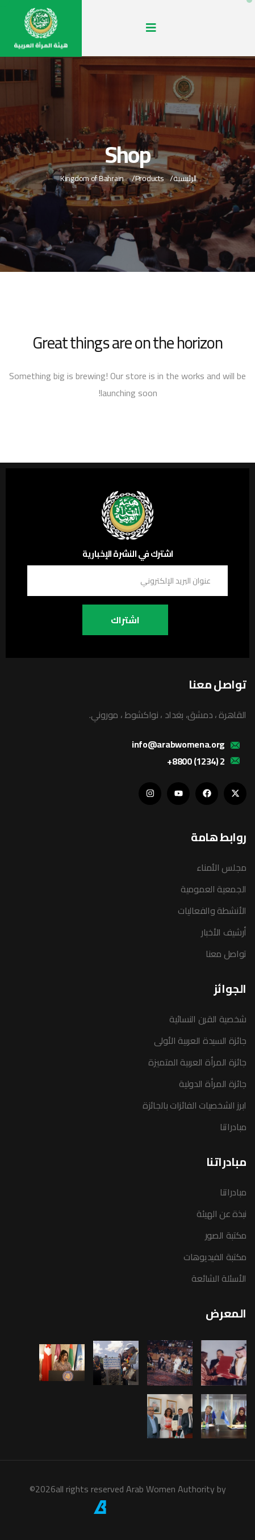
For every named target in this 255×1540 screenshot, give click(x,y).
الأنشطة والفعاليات (212, 910)
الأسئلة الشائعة (218, 1278)
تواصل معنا (226, 953)
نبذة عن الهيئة (221, 1213)
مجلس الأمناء (221, 867)
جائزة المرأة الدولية (212, 1083)
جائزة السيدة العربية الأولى (200, 1040)
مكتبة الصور (225, 1235)
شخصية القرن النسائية (207, 1018)
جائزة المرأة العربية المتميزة (197, 1062)
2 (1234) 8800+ (196, 761)
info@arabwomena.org (178, 744)
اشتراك (125, 619)
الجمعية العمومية (213, 888)
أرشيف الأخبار (223, 932)
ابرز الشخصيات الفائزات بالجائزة (194, 1105)
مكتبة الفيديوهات (214, 1256)
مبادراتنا (233, 1126)
